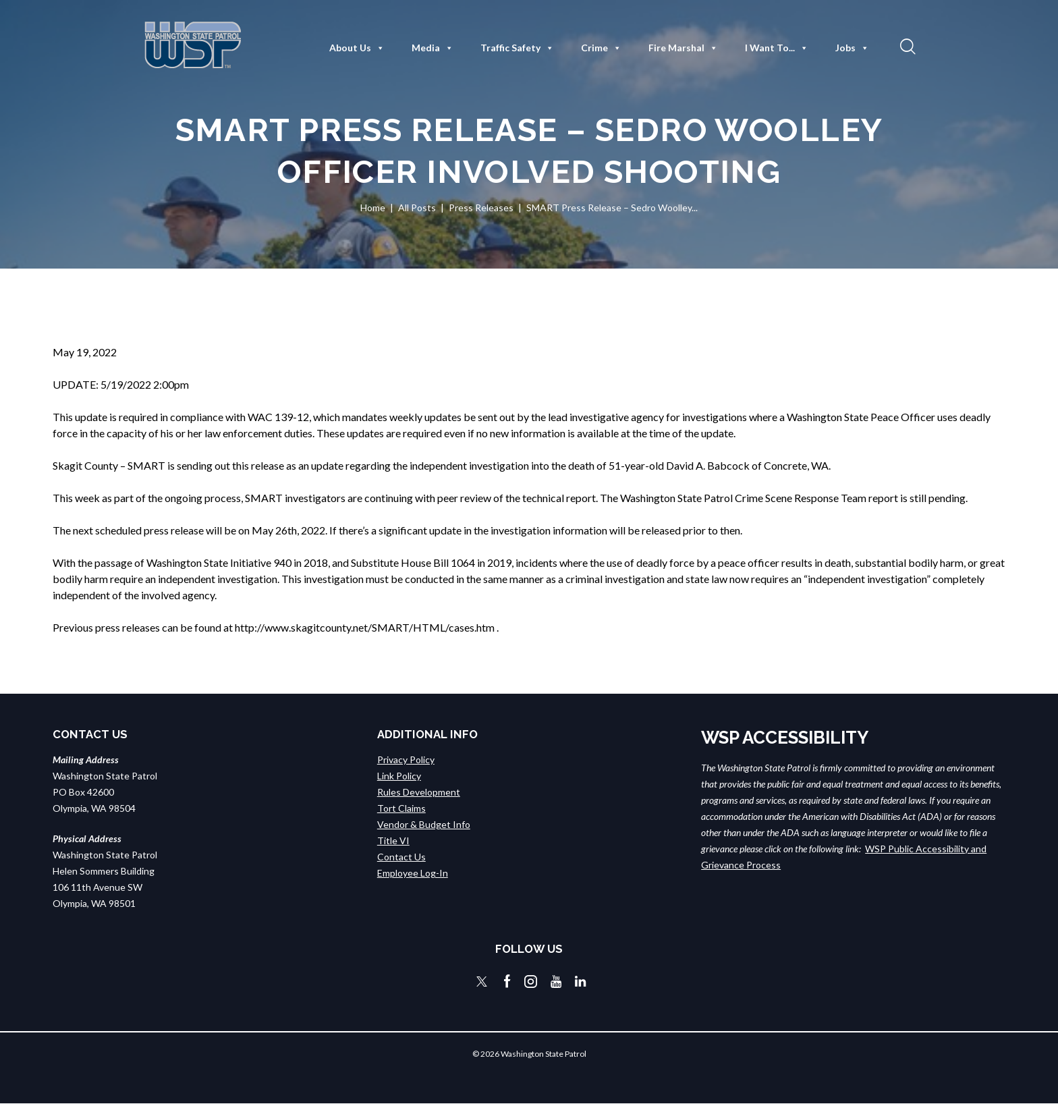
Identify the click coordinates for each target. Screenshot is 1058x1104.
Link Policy (399, 775)
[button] (906, 45)
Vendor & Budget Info (423, 824)
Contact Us (401, 856)
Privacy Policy (406, 759)
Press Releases (481, 207)
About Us (357, 48)
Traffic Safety (517, 48)
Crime (601, 48)
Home (372, 207)
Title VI (393, 840)
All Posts (417, 207)
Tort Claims (401, 808)
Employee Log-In (412, 873)
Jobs (852, 48)
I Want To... (776, 48)
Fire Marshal (683, 48)
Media (432, 48)
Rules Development (418, 792)
